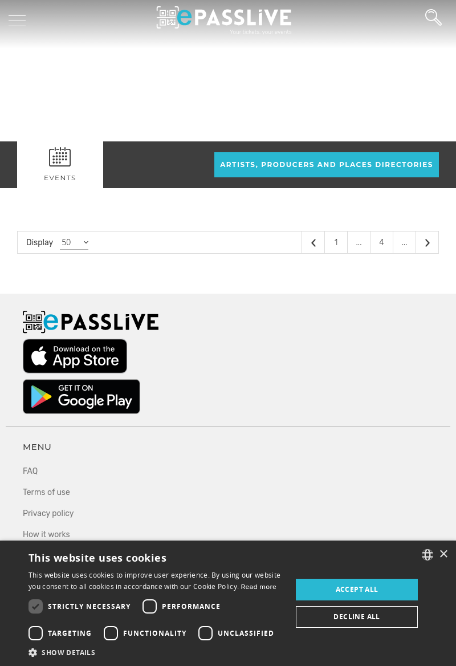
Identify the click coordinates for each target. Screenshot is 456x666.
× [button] (443, 554)
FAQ (30, 471)
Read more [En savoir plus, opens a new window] (259, 587)
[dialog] (228, 603)
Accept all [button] (357, 589)
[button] (156, 652)
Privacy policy (48, 513)
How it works (46, 534)
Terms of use (46, 492)
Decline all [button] (356, 617)
